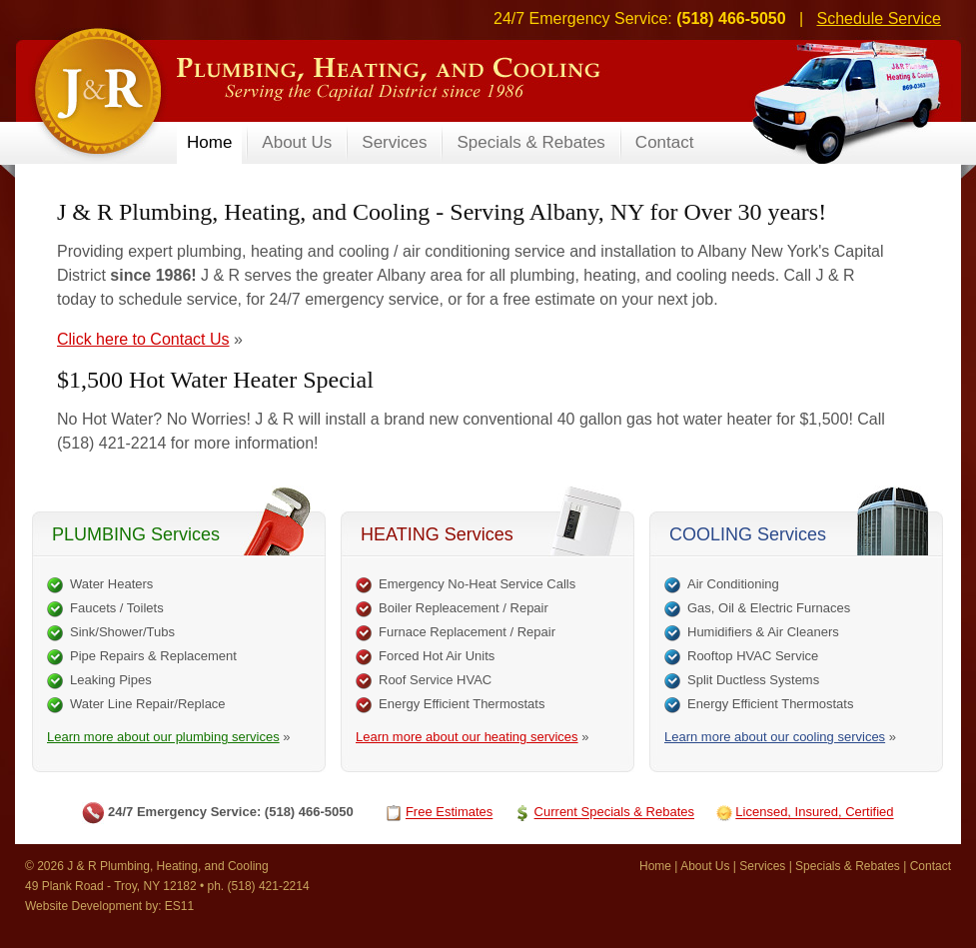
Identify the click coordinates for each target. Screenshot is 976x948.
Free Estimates (449, 812)
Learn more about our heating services (467, 736)
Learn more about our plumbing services (163, 736)
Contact (930, 866)
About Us (704, 866)
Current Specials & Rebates (614, 812)
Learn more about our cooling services (774, 736)
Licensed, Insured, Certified (814, 812)
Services (762, 866)
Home (655, 866)
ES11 (179, 906)
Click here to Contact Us (143, 339)
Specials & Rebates (847, 866)
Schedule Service (878, 18)
